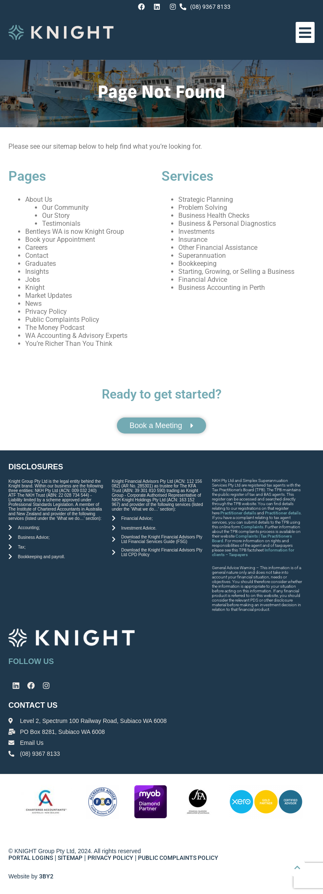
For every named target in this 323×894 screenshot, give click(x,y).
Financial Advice (202, 280)
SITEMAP (70, 857)
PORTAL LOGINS (30, 857)
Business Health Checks (213, 215)
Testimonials (61, 223)
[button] (305, 32)
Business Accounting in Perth (221, 288)
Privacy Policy (46, 312)
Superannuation (202, 256)
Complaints (252, 527)
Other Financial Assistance (217, 248)
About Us (38, 199)
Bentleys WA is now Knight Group (74, 232)
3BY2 (46, 876)
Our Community (65, 207)
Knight (35, 288)
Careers (36, 248)
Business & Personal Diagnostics (227, 223)
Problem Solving (202, 207)
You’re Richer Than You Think (68, 344)
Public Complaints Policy (62, 320)
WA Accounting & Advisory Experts (76, 336)
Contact (36, 256)
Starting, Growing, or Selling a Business (236, 272)
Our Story (56, 215)
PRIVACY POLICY (110, 857)
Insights (37, 272)
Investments (196, 232)
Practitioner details (238, 513)
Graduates (40, 264)
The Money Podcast (55, 328)
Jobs (32, 280)
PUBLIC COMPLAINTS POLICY (179, 857)
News (33, 304)
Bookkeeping (197, 264)
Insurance (192, 240)
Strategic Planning (205, 199)
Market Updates (48, 296)
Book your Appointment (60, 240)
